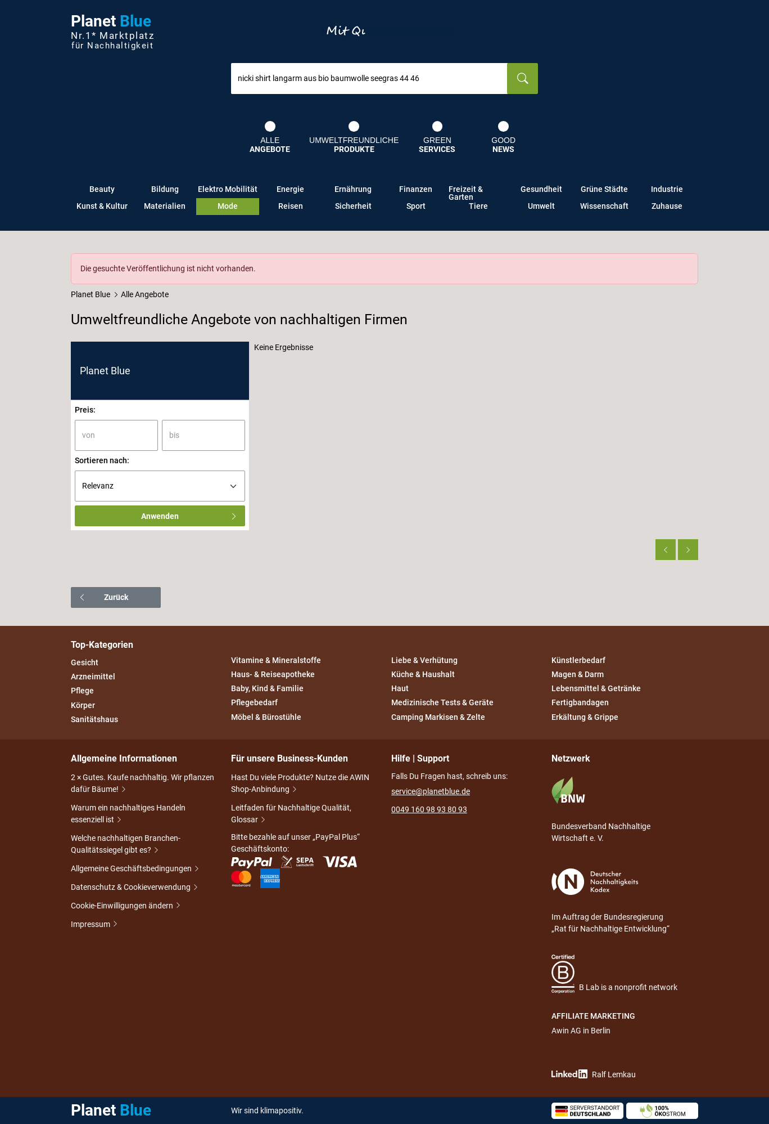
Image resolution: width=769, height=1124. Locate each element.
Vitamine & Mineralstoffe (276, 660)
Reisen (290, 206)
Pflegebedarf (254, 702)
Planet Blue (90, 294)
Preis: (85, 409)
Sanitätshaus (94, 719)
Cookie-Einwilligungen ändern (123, 906)
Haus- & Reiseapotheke (273, 674)
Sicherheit (353, 206)
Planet (112, 31)
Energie (290, 189)
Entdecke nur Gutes (388, 31)
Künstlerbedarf (578, 660)
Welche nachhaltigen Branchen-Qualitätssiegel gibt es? (125, 845)
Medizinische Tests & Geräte (442, 702)
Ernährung (353, 189)
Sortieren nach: (102, 460)
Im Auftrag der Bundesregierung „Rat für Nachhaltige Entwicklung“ (610, 900)
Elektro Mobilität (227, 189)
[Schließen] (690, 261)
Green (437, 137)
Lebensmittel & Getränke (596, 688)
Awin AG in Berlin (580, 1030)
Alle (270, 137)
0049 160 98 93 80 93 (429, 809)
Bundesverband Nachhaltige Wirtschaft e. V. (600, 809)
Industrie (667, 189)
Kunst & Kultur (102, 206)
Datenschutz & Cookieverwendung (131, 888)
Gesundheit (541, 189)
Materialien (165, 206)
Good (503, 137)
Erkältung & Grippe (584, 717)
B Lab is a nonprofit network (614, 974)
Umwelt (541, 206)
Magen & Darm (577, 674)
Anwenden (189, 516)
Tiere (478, 206)
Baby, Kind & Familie (267, 688)
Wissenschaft (604, 206)
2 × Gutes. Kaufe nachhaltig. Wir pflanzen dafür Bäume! (142, 784)
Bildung (165, 189)
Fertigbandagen (580, 702)
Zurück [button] (103, 597)
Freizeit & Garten (466, 191)
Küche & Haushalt (423, 674)
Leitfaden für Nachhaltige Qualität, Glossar (291, 814)
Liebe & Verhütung (424, 660)
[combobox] (369, 78)
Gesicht (84, 662)
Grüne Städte (604, 189)
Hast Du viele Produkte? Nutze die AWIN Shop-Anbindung (300, 784)
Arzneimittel (93, 676)
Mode (228, 206)
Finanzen (415, 189)
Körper (83, 705)
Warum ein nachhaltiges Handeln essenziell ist (128, 814)
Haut (400, 688)
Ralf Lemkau (593, 1074)
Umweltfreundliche (354, 137)
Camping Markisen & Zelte (438, 717)
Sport (416, 206)
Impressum (91, 924)
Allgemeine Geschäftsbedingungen (132, 869)
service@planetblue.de (430, 791)
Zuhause (667, 206)
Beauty (102, 189)
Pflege (82, 691)
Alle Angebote (145, 294)
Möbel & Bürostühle (266, 717)
